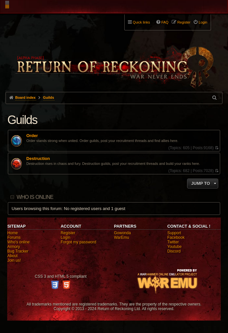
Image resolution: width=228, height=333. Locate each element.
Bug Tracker (17, 251)
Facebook (176, 237)
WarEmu (121, 237)
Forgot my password (78, 242)
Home (12, 233)
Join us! (14, 260)
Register (68, 233)
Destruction (38, 158)
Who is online (35, 197)
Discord (174, 251)
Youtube (174, 246)
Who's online (18, 242)
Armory (13, 246)
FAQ (164, 22)
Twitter (173, 242)
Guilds (22, 120)
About (12, 256)
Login (65, 237)
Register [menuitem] (183, 22)
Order (32, 135)
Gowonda (122, 233)
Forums (14, 237)
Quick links (141, 22)
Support (174, 233)
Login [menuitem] (203, 22)
